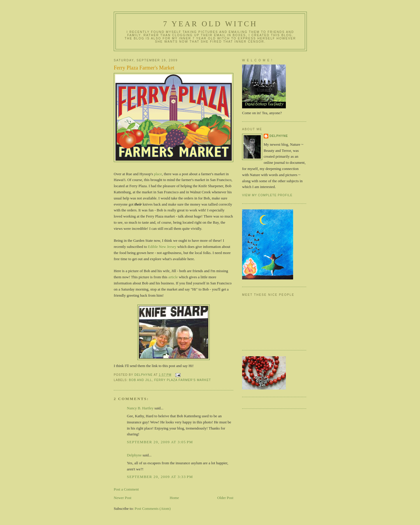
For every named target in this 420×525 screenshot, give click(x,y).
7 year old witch (210, 24)
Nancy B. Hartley (140, 408)
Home (174, 498)
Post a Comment (126, 489)
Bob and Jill (140, 380)
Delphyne (134, 455)
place (158, 174)
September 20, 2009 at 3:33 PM (160, 476)
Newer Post (122, 498)
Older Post (225, 498)
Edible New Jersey (162, 246)
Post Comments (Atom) (153, 508)
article (173, 277)
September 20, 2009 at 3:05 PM (160, 442)
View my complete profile (267, 195)
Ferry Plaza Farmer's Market (182, 380)
